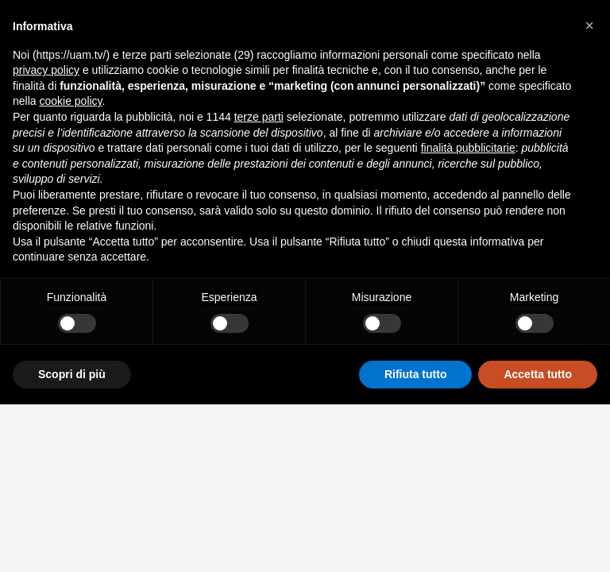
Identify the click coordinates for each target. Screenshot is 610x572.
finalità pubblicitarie (468, 147)
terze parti (259, 116)
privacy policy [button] (46, 70)
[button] (589, 25)
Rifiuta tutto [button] (415, 374)
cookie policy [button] (70, 101)
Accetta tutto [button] (538, 374)
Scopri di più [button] (72, 374)
